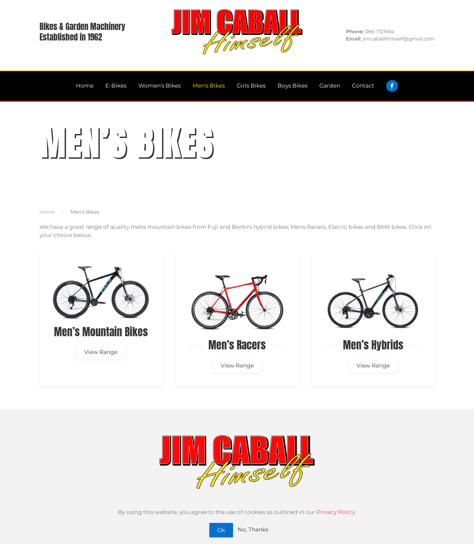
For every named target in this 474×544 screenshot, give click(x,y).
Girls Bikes (251, 85)
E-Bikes (115, 85)
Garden (329, 85)
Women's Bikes (159, 85)
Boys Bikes (292, 85)
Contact (363, 85)
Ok (221, 530)
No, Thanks (253, 529)
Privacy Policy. (336, 512)
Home (84, 85)
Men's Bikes (209, 85)
